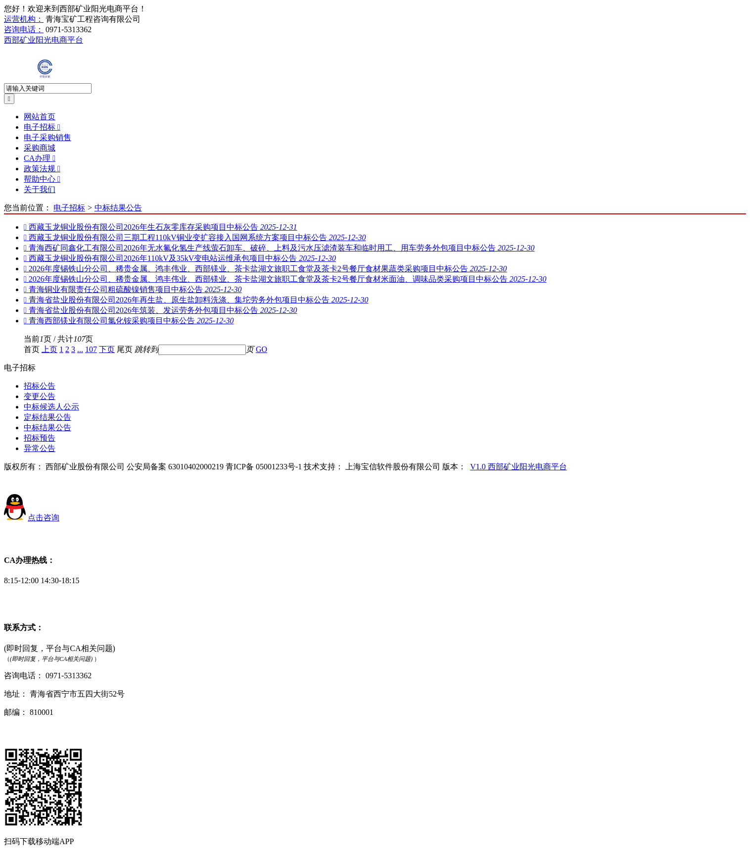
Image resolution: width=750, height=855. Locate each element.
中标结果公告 (118, 207)
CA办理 (39, 158)
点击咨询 (43, 517)
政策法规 (42, 168)
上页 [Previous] (49, 349)
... (80, 349)
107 (91, 349)
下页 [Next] (107, 349)
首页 (32, 349)
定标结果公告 (47, 417)
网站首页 (39, 116)
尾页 (125, 349)
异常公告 (39, 448)
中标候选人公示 (51, 406)
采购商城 (39, 148)
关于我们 (39, 189)
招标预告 (39, 438)
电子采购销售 (47, 137)
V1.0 (479, 466)
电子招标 (42, 127)
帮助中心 (42, 179)
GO (261, 349)
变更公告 (39, 396)
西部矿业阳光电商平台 (43, 40)
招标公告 (39, 386)
